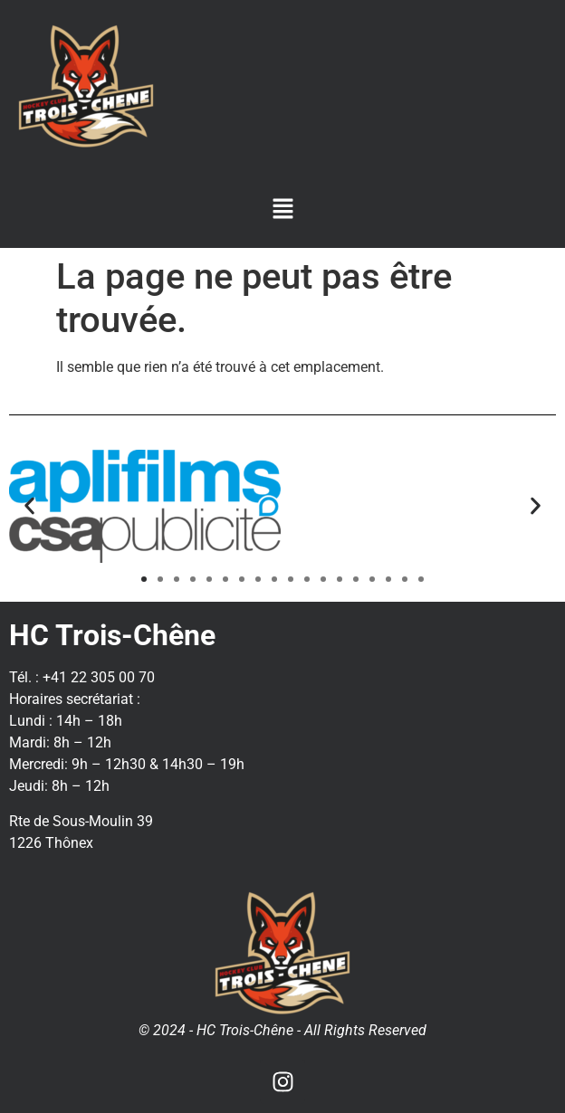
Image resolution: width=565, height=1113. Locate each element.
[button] (282, 210)
